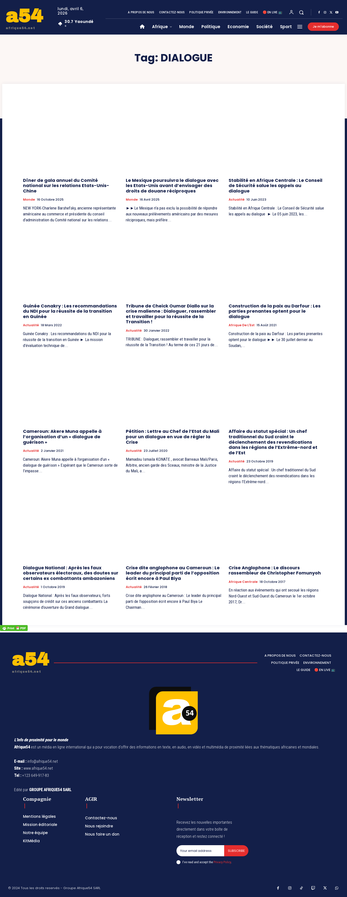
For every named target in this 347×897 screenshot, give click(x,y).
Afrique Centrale (243, 582)
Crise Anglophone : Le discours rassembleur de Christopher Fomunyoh (275, 570)
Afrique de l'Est (242, 325)
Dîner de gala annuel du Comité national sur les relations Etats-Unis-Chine (66, 185)
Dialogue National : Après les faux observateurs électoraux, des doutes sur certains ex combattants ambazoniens (70, 573)
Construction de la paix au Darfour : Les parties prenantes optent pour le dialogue (275, 311)
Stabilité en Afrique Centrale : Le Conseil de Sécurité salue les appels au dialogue (275, 185)
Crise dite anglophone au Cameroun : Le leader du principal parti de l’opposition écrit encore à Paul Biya (173, 573)
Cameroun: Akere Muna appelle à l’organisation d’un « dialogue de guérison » (62, 436)
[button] (301, 12)
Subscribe (236, 850)
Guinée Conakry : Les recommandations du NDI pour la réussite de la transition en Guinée (70, 311)
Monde (29, 200)
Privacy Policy (222, 862)
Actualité (236, 200)
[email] (200, 851)
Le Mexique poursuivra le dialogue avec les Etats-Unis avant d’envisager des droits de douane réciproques (172, 185)
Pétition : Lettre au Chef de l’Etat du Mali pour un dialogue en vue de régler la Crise (172, 436)
